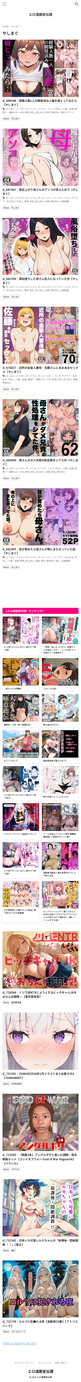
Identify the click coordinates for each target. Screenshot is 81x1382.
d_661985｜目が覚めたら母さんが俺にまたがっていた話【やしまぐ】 (38, 551)
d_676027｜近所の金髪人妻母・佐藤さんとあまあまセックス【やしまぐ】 (40, 370)
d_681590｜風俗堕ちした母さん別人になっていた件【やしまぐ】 (40, 281)
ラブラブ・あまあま (64, 557)
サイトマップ (45, 1362)
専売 (27, 112)
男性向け (55, 112)
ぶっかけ (20, 108)
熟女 (48, 112)
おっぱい (10, 108)
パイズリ (42, 108)
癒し (58, 560)
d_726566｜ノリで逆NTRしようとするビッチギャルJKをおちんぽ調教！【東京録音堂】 (39, 994)
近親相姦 (64, 201)
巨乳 (32, 112)
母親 (47, 201)
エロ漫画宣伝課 (40, 14)
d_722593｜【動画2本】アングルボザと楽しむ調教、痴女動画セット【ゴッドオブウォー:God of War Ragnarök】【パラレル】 (39, 1159)
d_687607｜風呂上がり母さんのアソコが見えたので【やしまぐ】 (40, 191)
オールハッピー (45, 197)
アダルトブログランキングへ (19, 1343)
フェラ (51, 108)
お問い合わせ (61, 1362)
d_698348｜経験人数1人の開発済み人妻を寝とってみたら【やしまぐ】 (39, 102)
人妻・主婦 (68, 108)
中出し (58, 108)
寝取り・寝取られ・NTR (39, 379)
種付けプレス (67, 112)
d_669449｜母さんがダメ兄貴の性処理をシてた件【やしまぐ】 (40, 462)
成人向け (40, 112)
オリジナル (31, 108)
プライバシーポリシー (24, 1362)
